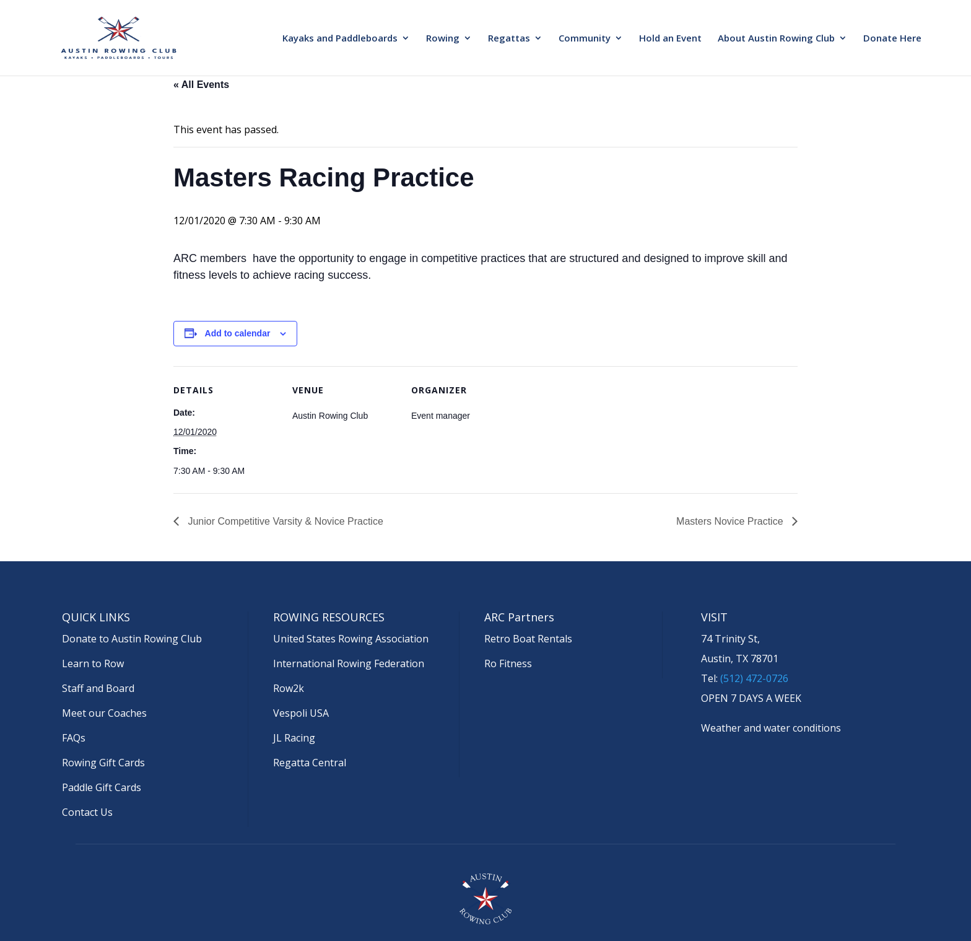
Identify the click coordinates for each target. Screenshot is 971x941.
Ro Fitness (508, 663)
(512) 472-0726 (754, 678)
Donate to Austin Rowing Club (132, 639)
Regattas (509, 38)
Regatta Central (309, 762)
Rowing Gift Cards (103, 762)
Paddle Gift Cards (101, 787)
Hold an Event (670, 38)
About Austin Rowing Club (776, 38)
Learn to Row (93, 663)
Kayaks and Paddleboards (340, 38)
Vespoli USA (301, 713)
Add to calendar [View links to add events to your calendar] (238, 333)
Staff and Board (98, 688)
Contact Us (87, 812)
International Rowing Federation (348, 663)
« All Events (201, 84)
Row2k (288, 688)
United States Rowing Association (351, 639)
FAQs (73, 738)
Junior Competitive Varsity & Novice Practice (284, 521)
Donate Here (892, 38)
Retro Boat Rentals (528, 639)
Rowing (442, 38)
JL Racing (294, 738)
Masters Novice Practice (731, 521)
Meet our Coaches (104, 713)
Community (585, 38)
